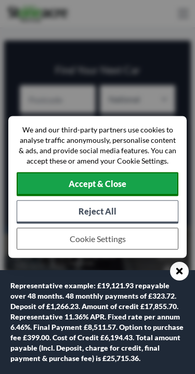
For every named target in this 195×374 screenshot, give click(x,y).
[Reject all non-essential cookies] (97, 212)
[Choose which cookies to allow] (97, 239)
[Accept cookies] (97, 184)
